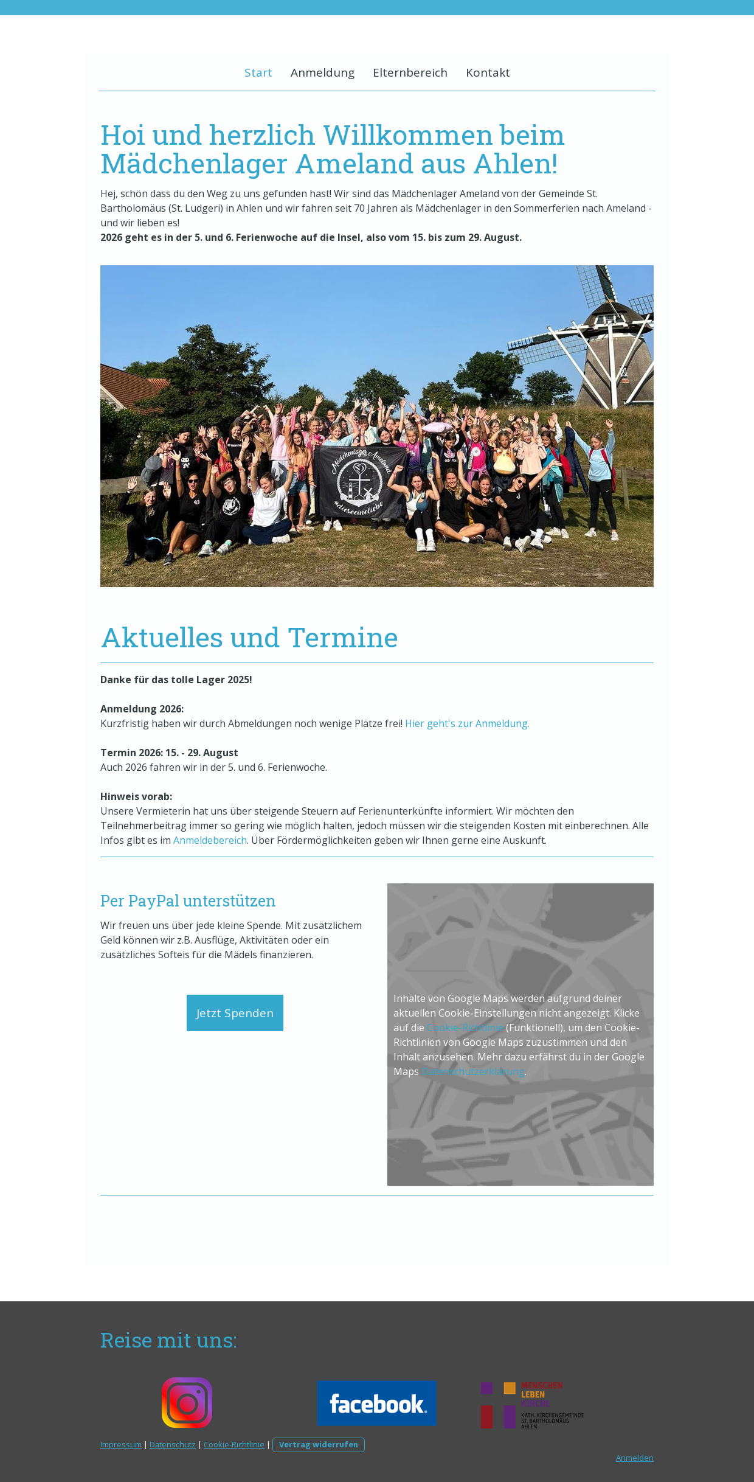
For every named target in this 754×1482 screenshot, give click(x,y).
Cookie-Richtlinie (465, 1027)
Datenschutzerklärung (473, 1071)
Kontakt (488, 72)
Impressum (121, 1444)
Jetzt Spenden (235, 1013)
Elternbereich (410, 72)
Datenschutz (173, 1444)
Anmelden (635, 1457)
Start (258, 72)
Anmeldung (323, 72)
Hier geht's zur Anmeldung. (467, 723)
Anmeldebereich (210, 840)
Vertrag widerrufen (318, 1444)
